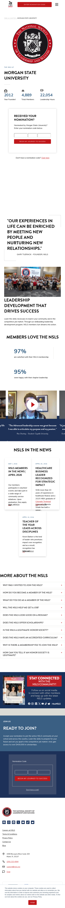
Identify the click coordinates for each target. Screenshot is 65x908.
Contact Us (6, 842)
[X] (18, 822)
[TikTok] (28, 822)
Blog (4, 845)
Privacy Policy (7, 838)
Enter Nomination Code (34, 4)
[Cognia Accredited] (26, 896)
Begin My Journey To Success (32, 141)
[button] (32, 405)
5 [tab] (38, 443)
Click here (45, 158)
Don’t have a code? (32, 790)
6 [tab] (41, 443)
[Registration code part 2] (32, 135)
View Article (14, 504)
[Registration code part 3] (44, 135)
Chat (8, 872)
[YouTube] (23, 822)
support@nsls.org (13, 867)
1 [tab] (23, 443)
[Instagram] (8, 822)
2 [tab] (27, 443)
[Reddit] (32, 822)
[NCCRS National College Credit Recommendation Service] (26, 887)
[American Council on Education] (46, 887)
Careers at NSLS (8, 830)
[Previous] (9, 441)
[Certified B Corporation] (38, 896)
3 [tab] (31, 443)
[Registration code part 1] (20, 135)
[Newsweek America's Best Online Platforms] (13, 887)
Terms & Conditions (9, 834)
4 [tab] (34, 443)
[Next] (55, 441)
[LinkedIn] (13, 822)
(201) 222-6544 (12, 861)
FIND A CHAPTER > (10, 18)
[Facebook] (4, 822)
